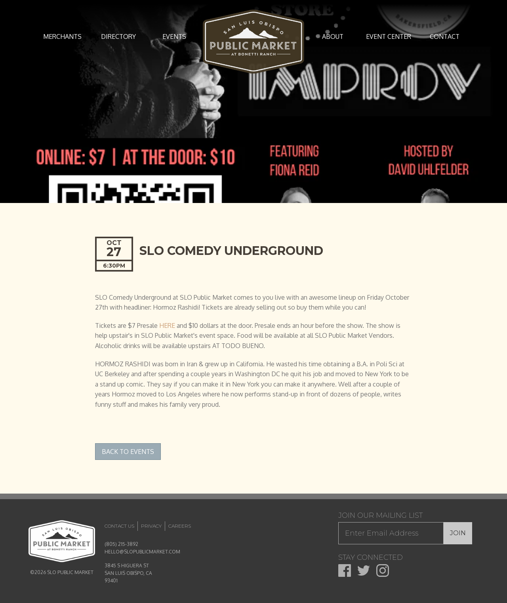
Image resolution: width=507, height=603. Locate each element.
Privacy (151, 526)
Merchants (62, 36)
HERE (167, 325)
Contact (444, 36)
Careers (179, 526)
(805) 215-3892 (121, 544)
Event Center (388, 36)
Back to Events (128, 452)
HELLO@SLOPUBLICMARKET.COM (142, 552)
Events (174, 36)
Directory (118, 36)
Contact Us (119, 526)
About (332, 36)
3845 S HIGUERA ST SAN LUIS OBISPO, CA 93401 (128, 573)
